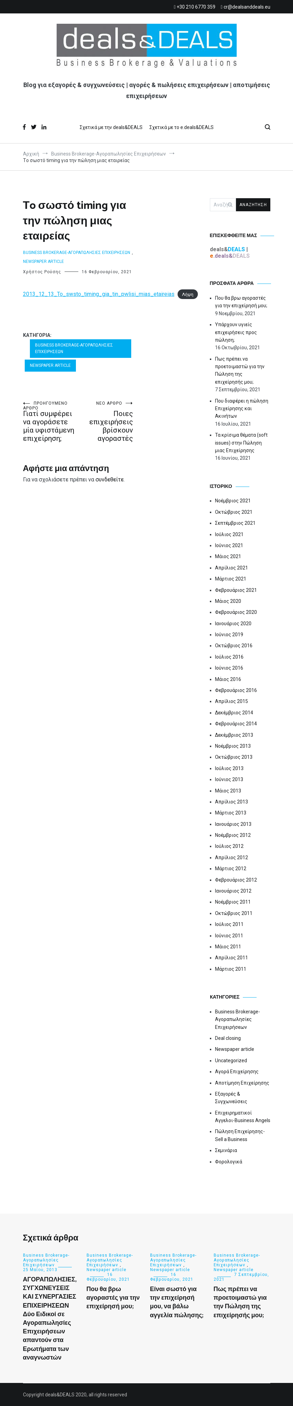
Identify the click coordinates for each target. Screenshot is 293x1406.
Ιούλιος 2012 (229, 846)
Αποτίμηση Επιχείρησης (242, 1083)
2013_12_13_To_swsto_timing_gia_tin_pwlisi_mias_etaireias (98, 294)
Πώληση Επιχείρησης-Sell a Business (240, 1135)
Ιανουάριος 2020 (233, 623)
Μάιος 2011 (228, 946)
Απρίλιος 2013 (231, 802)
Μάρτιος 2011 (230, 969)
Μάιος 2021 (228, 556)
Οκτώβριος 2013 (233, 757)
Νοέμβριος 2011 (233, 902)
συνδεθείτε (109, 479)
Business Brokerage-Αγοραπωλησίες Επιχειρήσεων (76, 252)
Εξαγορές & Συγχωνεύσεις (231, 1097)
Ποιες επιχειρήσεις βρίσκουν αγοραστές (105, 422)
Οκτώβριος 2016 (233, 645)
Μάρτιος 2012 (230, 868)
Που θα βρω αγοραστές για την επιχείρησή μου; (241, 301)
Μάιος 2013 (228, 790)
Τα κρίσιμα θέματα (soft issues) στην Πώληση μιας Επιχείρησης (241, 442)
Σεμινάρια (226, 1150)
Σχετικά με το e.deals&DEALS (181, 127)
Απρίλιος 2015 (231, 701)
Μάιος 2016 (228, 679)
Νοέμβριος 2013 (233, 746)
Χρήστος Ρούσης (42, 271)
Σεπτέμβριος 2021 (235, 523)
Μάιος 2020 (228, 601)
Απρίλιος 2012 (231, 857)
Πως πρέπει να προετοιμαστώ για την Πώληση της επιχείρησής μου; (239, 370)
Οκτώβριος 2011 (233, 913)
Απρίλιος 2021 (231, 568)
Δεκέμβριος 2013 (234, 735)
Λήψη (187, 294)
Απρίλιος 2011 (231, 957)
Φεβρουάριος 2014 (236, 723)
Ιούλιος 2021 (229, 534)
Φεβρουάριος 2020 (236, 612)
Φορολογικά (228, 1161)
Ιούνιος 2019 (229, 634)
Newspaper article (43, 261)
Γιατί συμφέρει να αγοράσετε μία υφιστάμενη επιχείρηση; (50, 422)
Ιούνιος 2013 (229, 779)
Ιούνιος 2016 (229, 668)
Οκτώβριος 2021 (233, 512)
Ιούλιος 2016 (229, 657)
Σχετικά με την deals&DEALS (111, 127)
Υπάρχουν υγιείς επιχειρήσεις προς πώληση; (236, 332)
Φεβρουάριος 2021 (236, 590)
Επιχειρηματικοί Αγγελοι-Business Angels (242, 1116)
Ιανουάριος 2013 (233, 824)
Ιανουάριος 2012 (233, 891)
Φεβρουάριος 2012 (236, 880)
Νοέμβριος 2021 (233, 500)
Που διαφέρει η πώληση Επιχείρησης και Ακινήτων (241, 408)
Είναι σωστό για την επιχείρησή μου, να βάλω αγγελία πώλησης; (177, 1302)
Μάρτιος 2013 (230, 813)
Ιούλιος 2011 (229, 924)
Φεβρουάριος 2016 (236, 690)
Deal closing (228, 1038)
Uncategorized (231, 1060)
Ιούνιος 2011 (229, 935)
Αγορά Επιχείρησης (237, 1071)
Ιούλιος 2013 (229, 768)
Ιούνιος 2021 (229, 545)
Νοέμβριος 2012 (233, 835)
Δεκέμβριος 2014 (234, 712)
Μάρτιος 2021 (230, 579)
